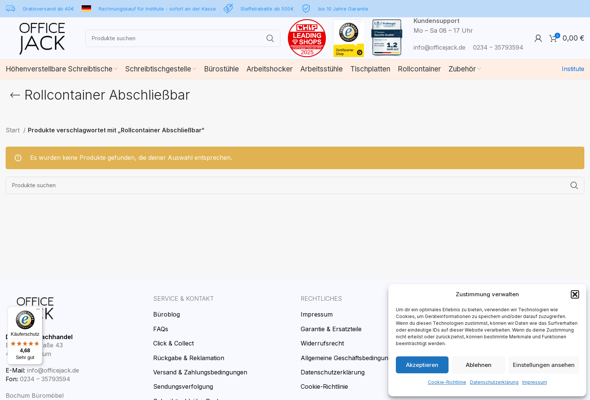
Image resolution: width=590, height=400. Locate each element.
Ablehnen (478, 364)
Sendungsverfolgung (180, 384)
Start (13, 130)
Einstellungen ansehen (544, 364)
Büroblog (165, 314)
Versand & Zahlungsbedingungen (197, 370)
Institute (573, 69)
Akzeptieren (422, 364)
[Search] (187, 38)
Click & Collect (172, 342)
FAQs (160, 328)
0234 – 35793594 (502, 47)
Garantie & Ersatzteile (330, 328)
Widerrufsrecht (320, 342)
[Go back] (15, 95)
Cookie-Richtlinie (450, 382)
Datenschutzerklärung (493, 382)
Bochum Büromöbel (32, 394)
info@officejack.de (446, 47)
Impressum (530, 382)
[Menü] (38, 310)
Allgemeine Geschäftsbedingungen (347, 356)
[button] (575, 301)
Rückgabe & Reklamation (187, 356)
